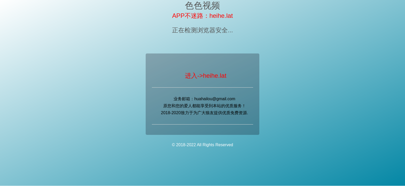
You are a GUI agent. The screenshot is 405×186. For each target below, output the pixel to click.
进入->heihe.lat (206, 75)
